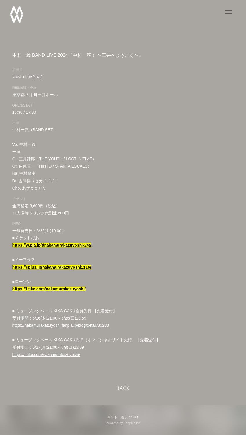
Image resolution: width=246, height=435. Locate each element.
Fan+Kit (132, 417)
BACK (123, 388)
